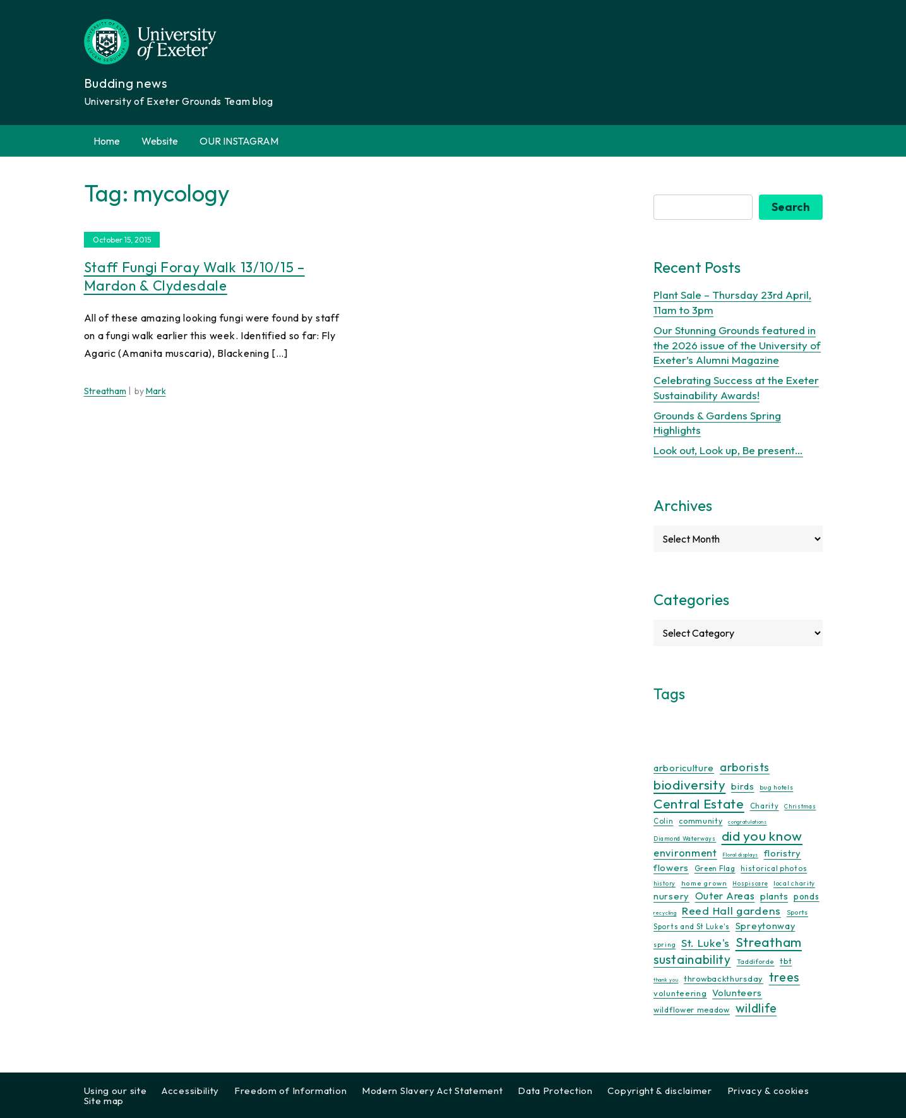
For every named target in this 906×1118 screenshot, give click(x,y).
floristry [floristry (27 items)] (782, 853)
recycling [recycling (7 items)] (664, 913)
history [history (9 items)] (664, 883)
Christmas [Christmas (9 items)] (800, 806)
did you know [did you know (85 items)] (762, 836)
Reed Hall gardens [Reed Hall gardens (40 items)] (731, 910)
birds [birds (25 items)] (742, 786)
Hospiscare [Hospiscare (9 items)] (750, 883)
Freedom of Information (290, 1091)
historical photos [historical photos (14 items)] (774, 868)
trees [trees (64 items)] (785, 977)
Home (106, 141)
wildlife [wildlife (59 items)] (756, 1008)
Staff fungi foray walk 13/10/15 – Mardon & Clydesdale (194, 276)
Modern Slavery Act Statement (432, 1091)
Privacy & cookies (768, 1091)
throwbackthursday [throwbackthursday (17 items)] (723, 978)
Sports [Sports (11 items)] (797, 912)
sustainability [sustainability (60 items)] (692, 959)
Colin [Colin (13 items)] (663, 821)
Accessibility (190, 1091)
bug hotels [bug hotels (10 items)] (776, 787)
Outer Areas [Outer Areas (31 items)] (725, 895)
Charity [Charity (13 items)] (764, 806)
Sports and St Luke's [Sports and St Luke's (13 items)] (691, 926)
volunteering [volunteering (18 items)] (679, 993)
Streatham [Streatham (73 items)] (769, 942)
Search (791, 207)
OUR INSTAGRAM (239, 141)
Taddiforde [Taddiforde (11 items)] (756, 962)
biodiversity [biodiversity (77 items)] (689, 784)
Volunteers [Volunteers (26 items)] (737, 993)
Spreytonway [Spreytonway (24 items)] (766, 926)
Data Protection (555, 1091)
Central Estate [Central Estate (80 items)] (698, 803)
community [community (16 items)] (700, 821)
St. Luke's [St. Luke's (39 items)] (705, 942)
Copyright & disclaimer (659, 1091)
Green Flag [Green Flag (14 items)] (715, 868)
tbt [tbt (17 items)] (786, 961)
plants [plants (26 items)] (774, 896)
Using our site (115, 1091)
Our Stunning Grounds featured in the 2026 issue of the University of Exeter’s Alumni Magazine (737, 345)
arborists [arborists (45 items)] (745, 767)
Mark (156, 391)
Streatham (105, 391)
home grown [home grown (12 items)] (704, 883)
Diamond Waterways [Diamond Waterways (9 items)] (684, 838)
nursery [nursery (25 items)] (671, 896)
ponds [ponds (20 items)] (807, 896)
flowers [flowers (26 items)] (671, 868)
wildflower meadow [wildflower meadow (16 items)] (691, 1009)
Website (159, 141)
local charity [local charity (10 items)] (794, 883)
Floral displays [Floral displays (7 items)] (740, 854)
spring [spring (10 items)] (664, 945)
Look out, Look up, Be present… (728, 450)
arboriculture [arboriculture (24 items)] (683, 768)
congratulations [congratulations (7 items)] (747, 822)
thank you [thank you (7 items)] (665, 980)
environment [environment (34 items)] (685, 852)
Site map (104, 1101)
